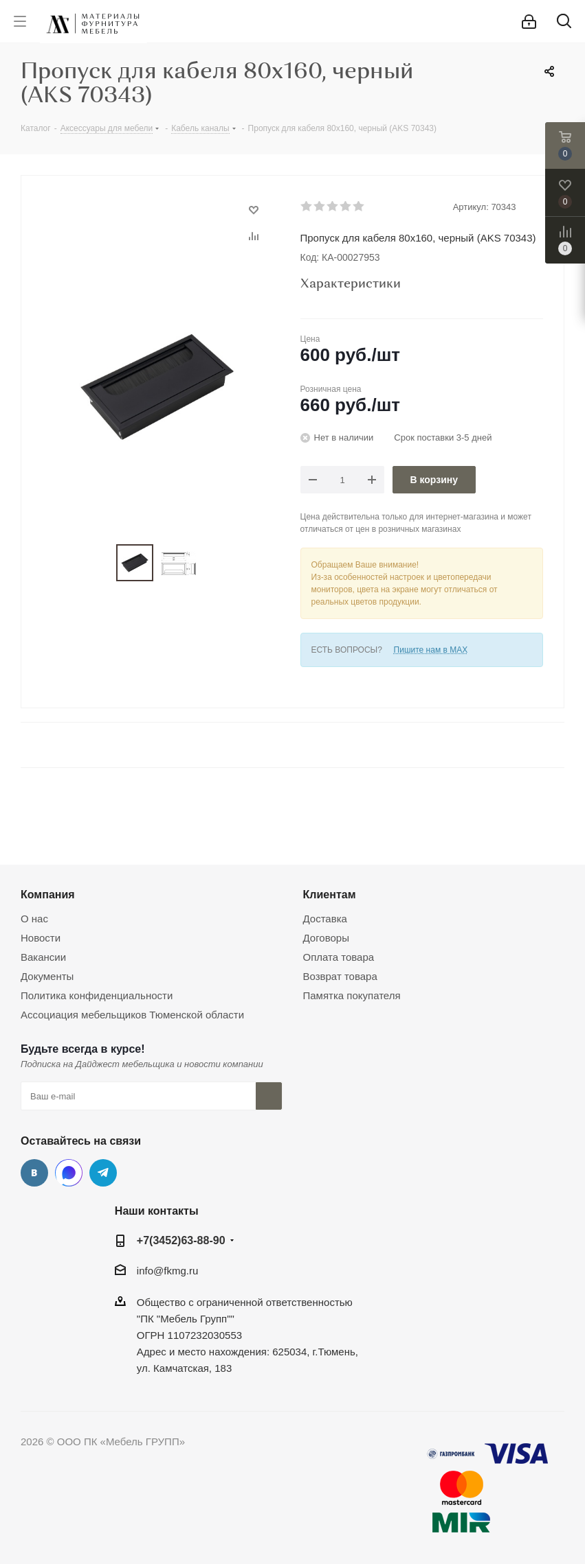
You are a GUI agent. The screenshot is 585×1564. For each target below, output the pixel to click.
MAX (68, 1173)
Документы (47, 976)
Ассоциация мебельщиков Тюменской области (132, 1014)
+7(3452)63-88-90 (181, 1240)
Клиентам (329, 894)
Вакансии (43, 957)
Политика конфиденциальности (97, 995)
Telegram (103, 1173)
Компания (48, 894)
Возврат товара (340, 976)
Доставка (325, 918)
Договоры (326, 938)
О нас (34, 918)
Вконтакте (34, 1173)
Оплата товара (339, 957)
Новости (40, 938)
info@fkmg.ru (167, 1270)
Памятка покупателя (352, 995)
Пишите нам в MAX (431, 650)
